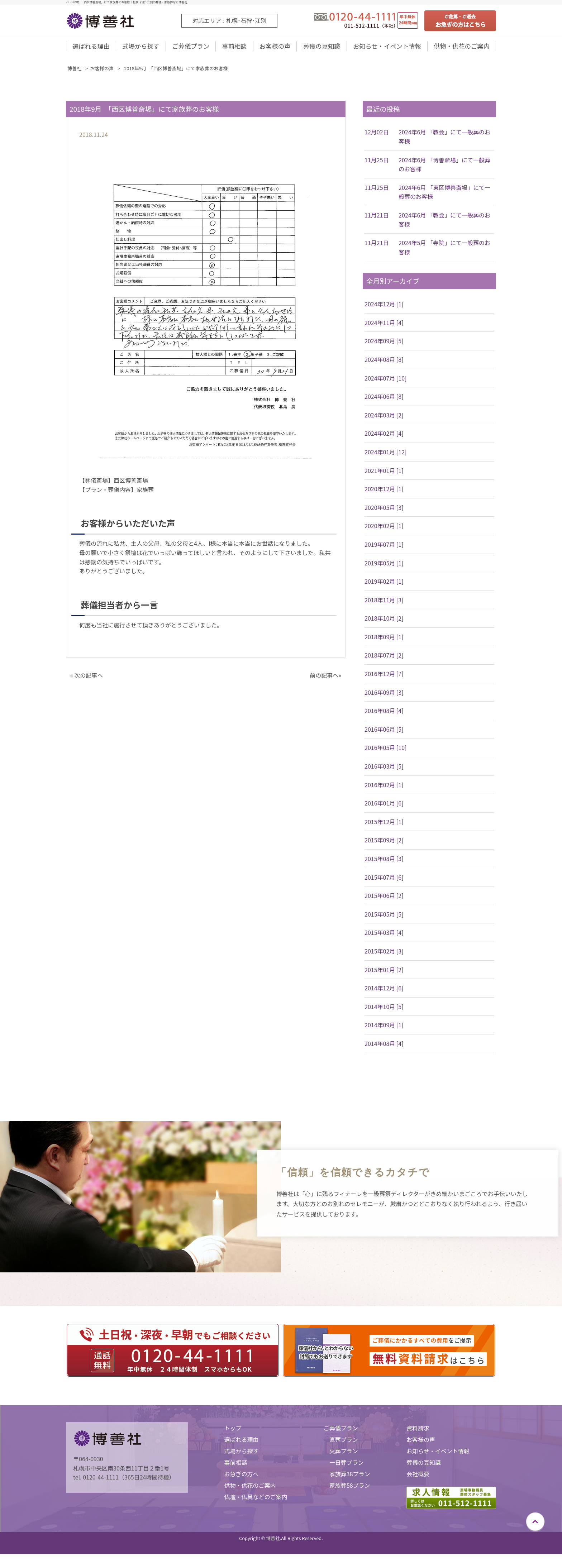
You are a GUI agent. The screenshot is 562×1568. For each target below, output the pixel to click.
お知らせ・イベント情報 (386, 47)
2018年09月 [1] (384, 639)
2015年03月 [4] (384, 935)
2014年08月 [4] (384, 1046)
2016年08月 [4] (384, 713)
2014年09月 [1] (384, 1027)
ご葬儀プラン (190, 47)
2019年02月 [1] (384, 583)
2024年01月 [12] (385, 454)
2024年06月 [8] (384, 399)
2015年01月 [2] (384, 972)
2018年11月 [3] (384, 602)
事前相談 (234, 47)
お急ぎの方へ (241, 1476)
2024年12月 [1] (384, 306)
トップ (232, 1430)
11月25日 (377, 162)
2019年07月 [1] (384, 546)
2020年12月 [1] (384, 491)
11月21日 (377, 217)
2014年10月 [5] (384, 1009)
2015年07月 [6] (384, 879)
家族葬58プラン (349, 1487)
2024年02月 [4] (384, 435)
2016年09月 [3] (384, 694)
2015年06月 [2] (384, 898)
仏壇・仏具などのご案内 (255, 1499)
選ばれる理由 (91, 47)
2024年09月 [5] (384, 343)
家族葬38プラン (349, 1476)
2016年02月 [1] (384, 787)
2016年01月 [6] (384, 805)
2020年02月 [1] (384, 528)
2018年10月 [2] (384, 620)
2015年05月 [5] (384, 916)
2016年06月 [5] (384, 731)
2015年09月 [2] (384, 842)
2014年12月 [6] (384, 990)
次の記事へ (88, 677)
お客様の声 (274, 47)
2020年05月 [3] (384, 510)
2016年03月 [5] (384, 768)
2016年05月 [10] (385, 750)
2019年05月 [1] (384, 565)
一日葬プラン (346, 1465)
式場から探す (141, 47)
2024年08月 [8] (384, 362)
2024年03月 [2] (384, 417)
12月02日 (377, 134)
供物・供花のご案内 (461, 47)
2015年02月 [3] (384, 953)
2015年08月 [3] (384, 861)
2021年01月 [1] (384, 473)
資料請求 (417, 1430)
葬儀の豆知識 (320, 47)
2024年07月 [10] (385, 380)
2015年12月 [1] (384, 824)
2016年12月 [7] (384, 676)
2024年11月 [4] (384, 325)
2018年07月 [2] (384, 657)
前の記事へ (324, 677)
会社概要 (417, 1476)
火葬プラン (343, 1453)
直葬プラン (343, 1442)
